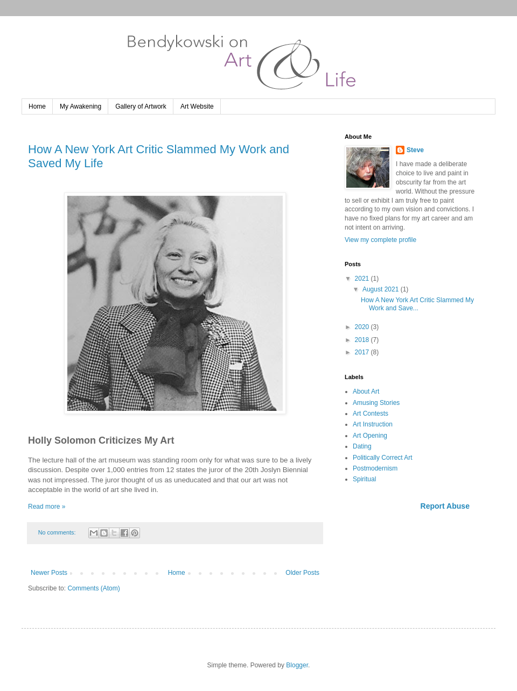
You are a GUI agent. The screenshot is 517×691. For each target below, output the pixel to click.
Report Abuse (445, 506)
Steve (415, 150)
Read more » (46, 506)
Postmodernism (375, 468)
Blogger (297, 665)
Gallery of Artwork (140, 106)
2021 (363, 278)
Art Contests (370, 413)
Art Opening (370, 435)
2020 (363, 327)
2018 (363, 340)
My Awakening (80, 106)
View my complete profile (380, 240)
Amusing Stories (376, 403)
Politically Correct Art (383, 457)
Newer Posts (49, 572)
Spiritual (364, 479)
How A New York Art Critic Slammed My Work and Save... (417, 303)
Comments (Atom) (93, 588)
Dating (362, 446)
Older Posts (302, 572)
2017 (363, 352)
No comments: (58, 532)
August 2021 (381, 289)
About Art (366, 391)
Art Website (197, 106)
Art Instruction (373, 424)
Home (37, 106)
